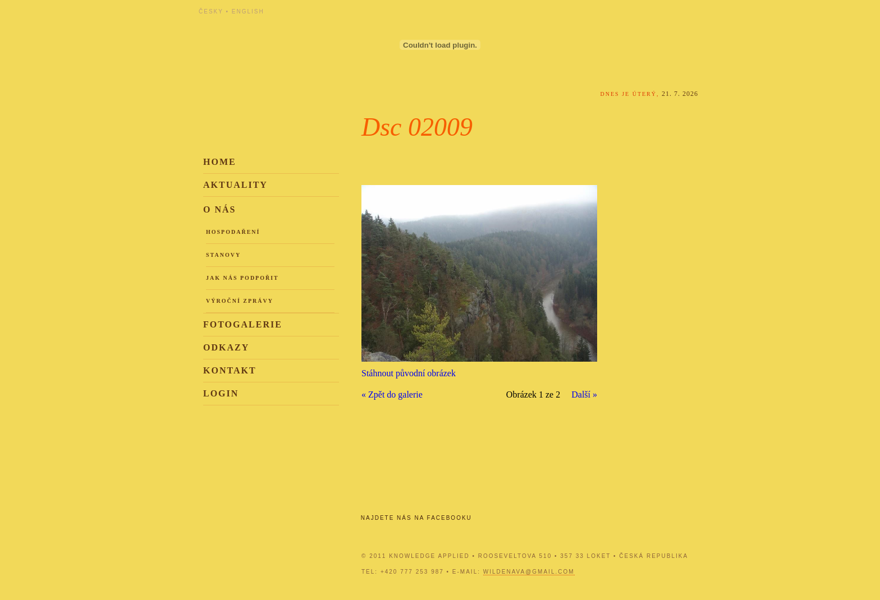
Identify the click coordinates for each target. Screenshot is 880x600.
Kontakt (229, 370)
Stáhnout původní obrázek (408, 373)
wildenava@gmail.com (529, 572)
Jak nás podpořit (242, 278)
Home (219, 162)
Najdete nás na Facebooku (416, 518)
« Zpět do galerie (392, 394)
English (248, 11)
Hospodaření (233, 232)
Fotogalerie (242, 324)
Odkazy (226, 347)
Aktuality (235, 185)
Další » (584, 394)
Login (221, 393)
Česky (211, 11)
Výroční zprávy (239, 301)
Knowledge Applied (300, 41)
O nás (219, 209)
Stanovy (223, 255)
